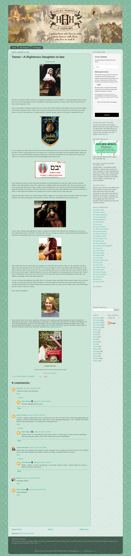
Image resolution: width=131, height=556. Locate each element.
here (106, 134)
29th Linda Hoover (98, 277)
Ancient (95, 332)
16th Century (97, 318)
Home (14, 48)
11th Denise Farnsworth (100, 234)
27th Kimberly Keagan (99, 272)
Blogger (93, 551)
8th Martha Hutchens (99, 226)
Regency (95, 349)
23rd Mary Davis (98, 262)
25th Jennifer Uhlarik (99, 267)
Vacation (95, 353)
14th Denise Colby (98, 241)
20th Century (97, 327)
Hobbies (95, 341)
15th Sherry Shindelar (99, 243)
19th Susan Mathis (98, 253)
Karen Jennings (22, 415)
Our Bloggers (37, 48)
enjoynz (81, 551)
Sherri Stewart (26, 401)
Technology (96, 351)
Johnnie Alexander (23, 447)
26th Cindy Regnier (98, 269)
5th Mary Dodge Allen (99, 219)
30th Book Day (97, 279)
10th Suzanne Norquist (100, 231)
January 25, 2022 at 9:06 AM (42, 401)
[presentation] (105, 108)
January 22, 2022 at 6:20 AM (31, 388)
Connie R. (20, 388)
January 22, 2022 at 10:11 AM (36, 415)
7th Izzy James (97, 224)
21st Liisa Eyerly (98, 258)
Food (94, 339)
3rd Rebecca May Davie (100, 214)
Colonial (95, 334)
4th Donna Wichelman (99, 217)
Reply (18, 393)
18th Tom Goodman (99, 250)
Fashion (95, 337)
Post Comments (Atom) (27, 533)
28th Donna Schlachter (100, 274)
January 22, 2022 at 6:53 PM (31, 478)
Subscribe (107, 115)
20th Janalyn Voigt (98, 255)
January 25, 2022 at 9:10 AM (42, 462)
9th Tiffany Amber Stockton (101, 229)
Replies (21, 397)
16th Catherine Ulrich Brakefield (102, 246)
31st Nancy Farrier (98, 281)
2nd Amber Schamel (99, 212)
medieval (95, 361)
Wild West (96, 358)
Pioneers (95, 346)
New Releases (24, 48)
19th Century (97, 325)
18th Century (97, 322)
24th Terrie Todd (97, 265)
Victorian (95, 356)
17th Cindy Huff (97, 248)
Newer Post (16, 529)
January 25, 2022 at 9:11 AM (37, 489)
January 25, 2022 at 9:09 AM (42, 432)
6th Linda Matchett (98, 222)
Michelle (19, 478)
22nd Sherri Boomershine (100, 260)
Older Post (84, 529)
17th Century (97, 320)
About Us (95, 330)
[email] (107, 67)
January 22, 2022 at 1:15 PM (37, 447)
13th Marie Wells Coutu (100, 238)
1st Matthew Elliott (98, 210)
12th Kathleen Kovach (99, 236)
